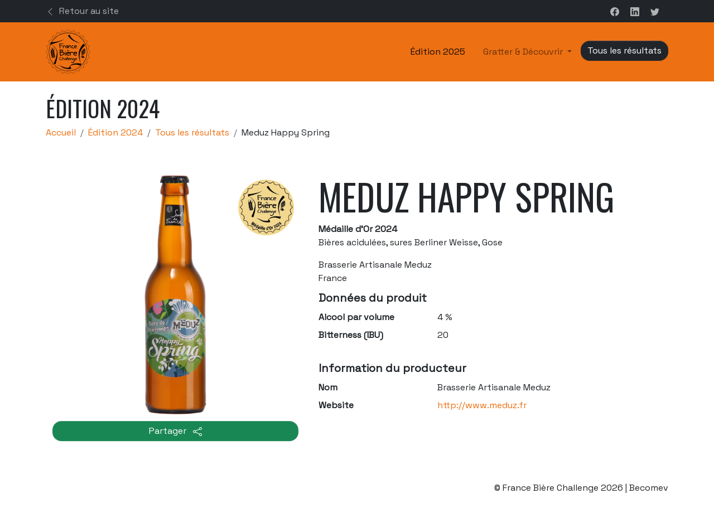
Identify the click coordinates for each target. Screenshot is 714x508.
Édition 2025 (438, 51)
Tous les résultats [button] (624, 50)
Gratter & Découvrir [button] (524, 51)
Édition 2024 (115, 132)
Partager (175, 431)
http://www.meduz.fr (482, 405)
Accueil (61, 132)
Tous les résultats (192, 132)
